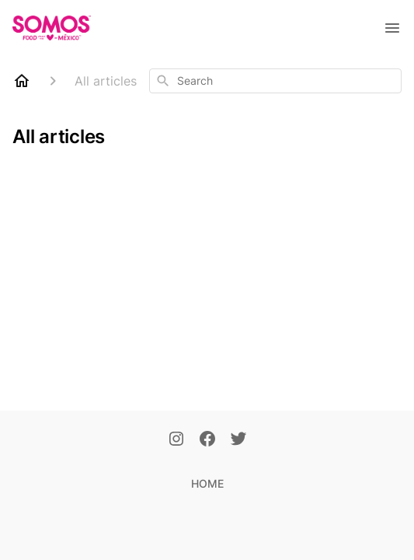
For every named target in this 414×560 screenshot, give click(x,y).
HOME (207, 483)
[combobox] (275, 80)
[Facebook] (207, 440)
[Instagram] (176, 440)
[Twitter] (238, 440)
